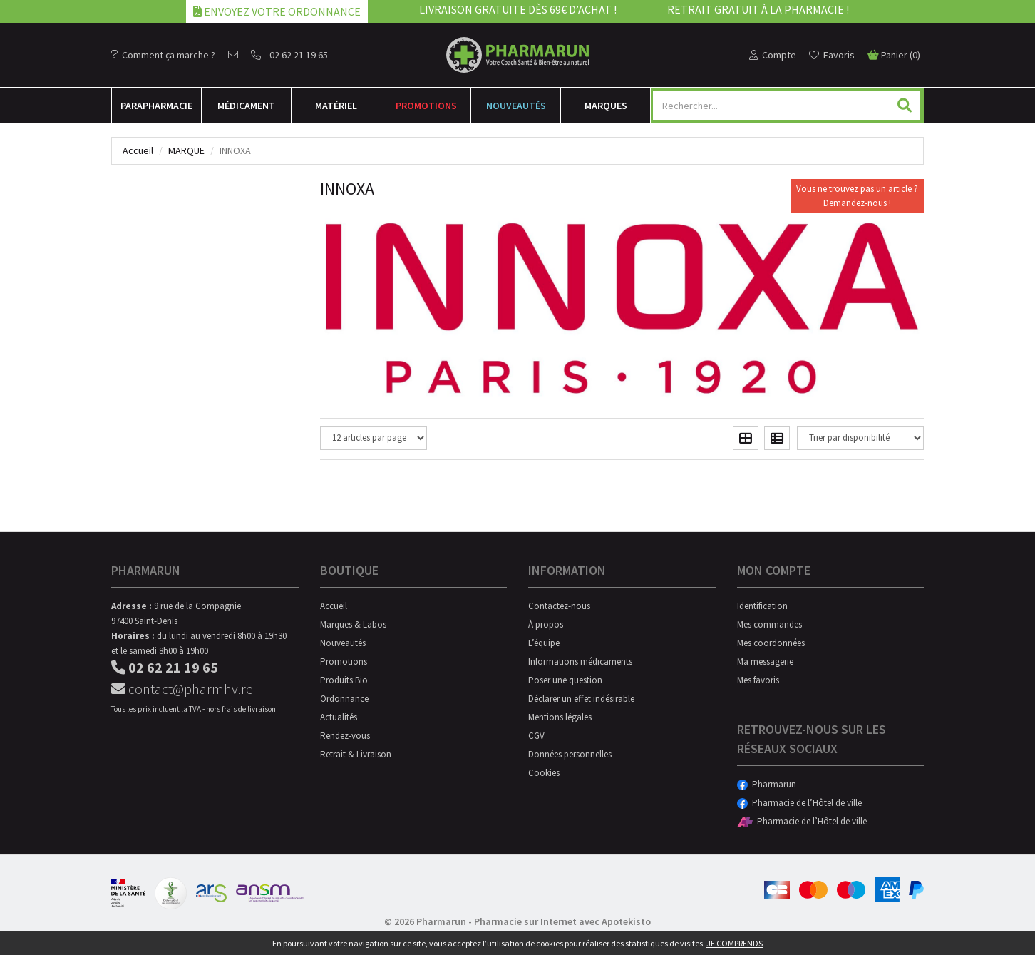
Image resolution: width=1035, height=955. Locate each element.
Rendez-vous (345, 736)
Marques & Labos (353, 624)
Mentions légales (560, 717)
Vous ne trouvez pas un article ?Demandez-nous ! (857, 196)
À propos (545, 624)
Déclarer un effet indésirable (581, 699)
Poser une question (565, 680)
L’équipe (544, 643)
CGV (536, 736)
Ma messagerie (765, 661)
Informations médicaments (580, 661)
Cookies (544, 773)
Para (156, 105)
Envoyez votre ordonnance (277, 11)
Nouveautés (516, 105)
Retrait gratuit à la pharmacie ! (758, 9)
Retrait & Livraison (355, 754)
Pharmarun (766, 784)
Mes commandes (769, 624)
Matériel (336, 105)
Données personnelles (570, 754)
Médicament (246, 105)
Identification (762, 606)
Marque (186, 150)
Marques (606, 105)
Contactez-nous (559, 606)
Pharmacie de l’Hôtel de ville (799, 803)
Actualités (338, 717)
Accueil (138, 150)
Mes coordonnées (771, 643)
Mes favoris (758, 680)
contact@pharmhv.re (182, 689)
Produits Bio (344, 680)
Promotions (426, 105)
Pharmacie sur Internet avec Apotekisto (562, 921)
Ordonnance (344, 699)
